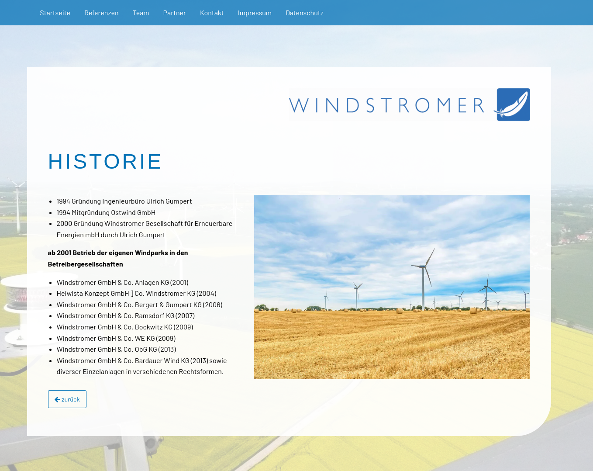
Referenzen (101, 12)
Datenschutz (305, 12)
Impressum (255, 12)
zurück (67, 399)
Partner (174, 12)
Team (141, 12)
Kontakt (212, 12)
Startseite (55, 12)
